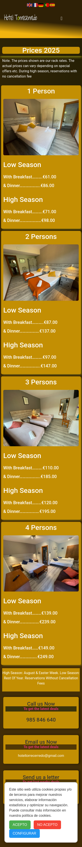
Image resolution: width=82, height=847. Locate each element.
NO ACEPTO (47, 825)
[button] (61, 18)
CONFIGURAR (24, 833)
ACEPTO (20, 825)
